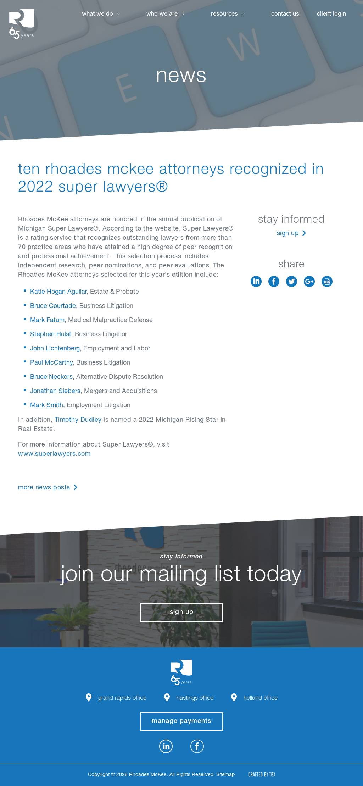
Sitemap (225, 775)
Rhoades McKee (21, 24)
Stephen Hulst (50, 335)
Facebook (273, 281)
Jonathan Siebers (55, 391)
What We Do (97, 14)
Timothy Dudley (78, 420)
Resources (224, 14)
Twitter (291, 281)
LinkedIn (256, 281)
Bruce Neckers (51, 377)
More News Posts (44, 488)
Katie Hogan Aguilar (58, 292)
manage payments (181, 721)
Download (327, 281)
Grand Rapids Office (122, 699)
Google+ (309, 281)
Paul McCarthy (51, 363)
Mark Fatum (47, 320)
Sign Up (288, 234)
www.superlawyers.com (54, 454)
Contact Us (285, 14)
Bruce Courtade (53, 306)
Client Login (331, 14)
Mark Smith (46, 406)
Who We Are (162, 14)
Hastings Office (195, 699)
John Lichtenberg (55, 349)
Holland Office (261, 699)
